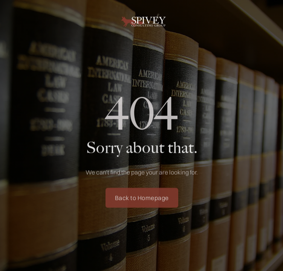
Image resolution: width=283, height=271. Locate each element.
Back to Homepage (141, 198)
